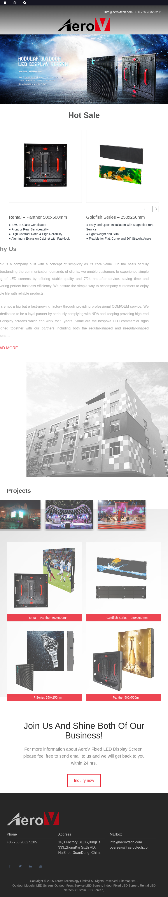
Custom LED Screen (89, 893)
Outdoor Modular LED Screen (32, 888)
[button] (145, 209)
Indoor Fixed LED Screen (121, 888)
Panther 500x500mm (127, 697)
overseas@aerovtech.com (130, 859)
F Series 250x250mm (48, 697)
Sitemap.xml (127, 883)
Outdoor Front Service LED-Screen (78, 888)
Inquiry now (84, 792)
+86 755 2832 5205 (148, 12)
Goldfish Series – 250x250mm (115, 218)
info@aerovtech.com (119, 12)
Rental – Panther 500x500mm (38, 218)
